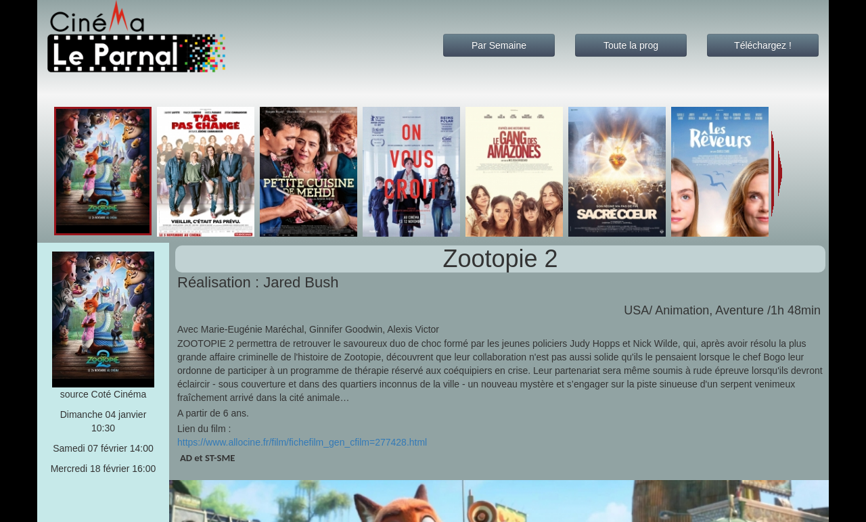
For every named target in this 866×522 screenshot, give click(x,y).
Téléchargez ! (763, 45)
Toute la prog (630, 45)
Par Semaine (499, 45)
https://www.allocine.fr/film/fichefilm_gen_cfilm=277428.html (302, 442)
